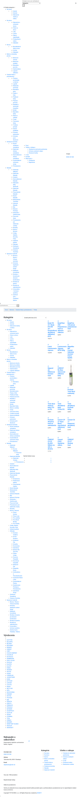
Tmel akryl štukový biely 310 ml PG (51, 406)
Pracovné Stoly (14, 503)
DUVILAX (9, 662)
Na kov (9, 44)
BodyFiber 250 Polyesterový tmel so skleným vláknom (62, 327)
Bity (14, 207)
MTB (8, 690)
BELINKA (9, 643)
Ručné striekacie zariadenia (16, 145)
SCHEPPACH (10, 711)
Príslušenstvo (17, 166)
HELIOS (9, 671)
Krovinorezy (16, 546)
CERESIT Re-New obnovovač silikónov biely (61, 372)
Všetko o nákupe (31, 147)
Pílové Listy (16, 516)
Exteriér (15, 13)
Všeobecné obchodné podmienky (38, 149)
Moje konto (29, 158)
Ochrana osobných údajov (36, 151)
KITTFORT (9, 681)
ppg (8, 699)
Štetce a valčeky (14, 408)
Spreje (15, 110)
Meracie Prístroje (14, 497)
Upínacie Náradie (14, 493)
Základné (15, 43)
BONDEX (9, 647)
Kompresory (16, 479)
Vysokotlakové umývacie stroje (17, 162)
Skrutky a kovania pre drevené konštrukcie (15, 616)
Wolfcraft (9, 725)
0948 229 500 (70, 157)
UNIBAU (9, 720)
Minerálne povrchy (15, 367)
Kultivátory (16, 548)
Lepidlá (15, 84)
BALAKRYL (10, 642)
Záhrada (15, 244)
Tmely (14, 119)
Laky (14, 31)
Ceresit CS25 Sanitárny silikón (61, 442)
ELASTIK (9, 664)
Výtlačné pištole (14, 529)
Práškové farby (14, 395)
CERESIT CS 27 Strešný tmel (71, 442)
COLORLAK (10, 655)
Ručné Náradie (14, 488)
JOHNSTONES (11, 677)
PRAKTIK (9, 701)
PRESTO (9, 703)
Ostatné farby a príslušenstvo (24, 310)
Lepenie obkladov (15, 370)
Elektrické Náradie (15, 456)
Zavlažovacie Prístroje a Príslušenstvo (17, 587)
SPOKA (9, 714)
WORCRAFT (10, 727)
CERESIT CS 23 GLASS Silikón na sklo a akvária (51, 444)
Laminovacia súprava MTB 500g (62, 348)
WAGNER (9, 722)
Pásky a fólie (13, 393)
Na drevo (9, 20)
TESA (8, 718)
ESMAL (9, 668)
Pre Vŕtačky (16, 523)
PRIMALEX (10, 705)
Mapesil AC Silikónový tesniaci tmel (51, 372)
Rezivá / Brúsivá (14, 510)
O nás (27, 155)
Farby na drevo (14, 335)
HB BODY (9, 670)
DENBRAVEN (10, 658)
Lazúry (15, 33)
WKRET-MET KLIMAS (12, 724)
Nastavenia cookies (68, 764)
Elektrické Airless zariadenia (16, 151)
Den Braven (10, 656)
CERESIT (9, 649)
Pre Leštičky (16, 518)
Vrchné (15, 50)
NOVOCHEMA (11, 692)
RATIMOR (9, 709)
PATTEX (9, 696)
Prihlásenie (32, 160)
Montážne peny (14, 391)
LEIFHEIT (9, 683)
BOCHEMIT (10, 645)
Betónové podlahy (15, 365)
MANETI (39, 793)
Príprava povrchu (14, 396)
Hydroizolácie (17, 69)
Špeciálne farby (14, 406)
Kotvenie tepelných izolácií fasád (14, 607)
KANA (8, 679)
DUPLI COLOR (10, 660)
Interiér (15, 11)
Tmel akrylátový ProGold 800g (71, 406)
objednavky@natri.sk (9, 764)
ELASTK (9, 666)
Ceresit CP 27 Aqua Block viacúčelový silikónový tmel (62, 424)
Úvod (27, 145)
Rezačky (15, 227)
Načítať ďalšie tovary (29, 456)
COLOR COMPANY (12, 653)
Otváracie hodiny (33, 153)
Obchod (12, 310)
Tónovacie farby (14, 411)
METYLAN (9, 688)
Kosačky (15, 544)
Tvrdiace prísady (14, 413)
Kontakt (28, 156)
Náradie (9, 168)
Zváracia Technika (15, 598)
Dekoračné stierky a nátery (16, 16)
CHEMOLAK (10, 675)
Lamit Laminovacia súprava (52, 348)
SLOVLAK (9, 712)
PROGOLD (9, 707)
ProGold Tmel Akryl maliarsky (71, 391)
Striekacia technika (12, 141)
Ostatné (15, 177)
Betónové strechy (15, 363)
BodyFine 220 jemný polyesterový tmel (72, 326)
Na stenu (9, 9)
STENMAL (9, 716)
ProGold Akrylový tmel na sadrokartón (52, 422)
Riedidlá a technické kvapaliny (15, 106)
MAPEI (9, 686)
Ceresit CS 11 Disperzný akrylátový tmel (71, 423)
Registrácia (32, 162)
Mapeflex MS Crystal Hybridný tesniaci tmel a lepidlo (71, 352)
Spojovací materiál (12, 253)
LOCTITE (9, 684)
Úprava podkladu (14, 415)
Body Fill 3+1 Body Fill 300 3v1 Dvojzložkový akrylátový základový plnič (52, 329)
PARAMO (9, 694)
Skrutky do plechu (15, 620)
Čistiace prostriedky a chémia (16, 80)
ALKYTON (9, 640)
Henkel (9, 673)
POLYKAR (9, 698)
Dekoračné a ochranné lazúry (16, 24)
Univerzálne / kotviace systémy (16, 291)
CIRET (8, 651)
